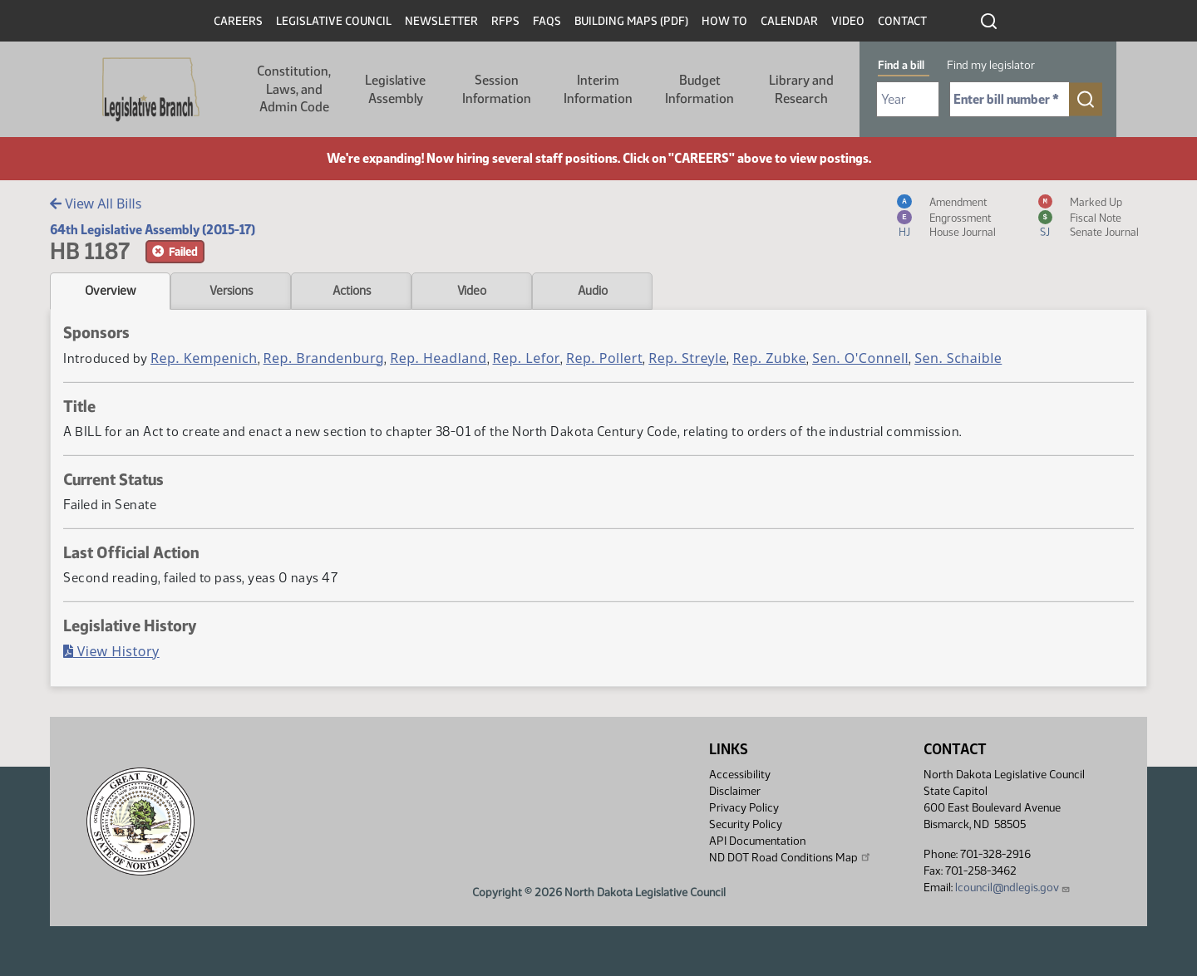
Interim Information (598, 89)
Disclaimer (735, 791)
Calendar (789, 21)
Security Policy (745, 824)
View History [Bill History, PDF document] (111, 651)
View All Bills (95, 203)
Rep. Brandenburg (324, 358)
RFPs (505, 21)
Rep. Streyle (687, 358)
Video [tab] (471, 290)
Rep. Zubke (769, 358)
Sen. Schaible (958, 358)
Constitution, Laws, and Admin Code (294, 89)
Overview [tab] (110, 290)
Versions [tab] (231, 290)
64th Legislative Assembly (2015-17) (152, 230)
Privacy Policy (744, 808)
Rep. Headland (438, 358)
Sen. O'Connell (860, 358)
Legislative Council (334, 21)
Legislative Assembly (395, 89)
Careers (238, 21)
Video (847, 21)
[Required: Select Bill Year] (907, 99)
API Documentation (757, 841)
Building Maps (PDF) (631, 21)
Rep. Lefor (526, 358)
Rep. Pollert (604, 358)
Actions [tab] (351, 290)
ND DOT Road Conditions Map (790, 857)
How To (724, 21)
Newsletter (441, 21)
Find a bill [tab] (901, 65)
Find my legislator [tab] (991, 65)
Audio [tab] (593, 290)
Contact (902, 21)
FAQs (547, 21)
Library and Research (801, 89)
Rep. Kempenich (204, 358)
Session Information (496, 89)
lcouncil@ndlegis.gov (1013, 887)
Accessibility (740, 775)
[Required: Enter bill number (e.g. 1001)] (1009, 99)
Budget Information (699, 89)
